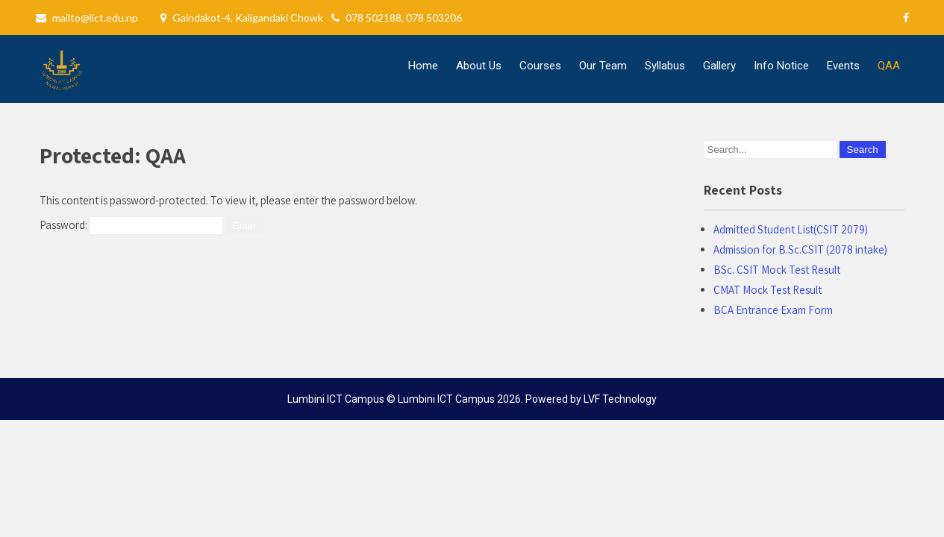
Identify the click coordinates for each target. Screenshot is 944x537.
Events (843, 65)
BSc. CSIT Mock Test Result (776, 270)
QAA (889, 65)
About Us (478, 65)
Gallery (719, 65)
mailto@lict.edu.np (95, 17)
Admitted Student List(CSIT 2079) (790, 229)
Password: (131, 225)
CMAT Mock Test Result (767, 290)
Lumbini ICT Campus (446, 399)
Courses (540, 65)
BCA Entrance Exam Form (773, 310)
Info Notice (781, 65)
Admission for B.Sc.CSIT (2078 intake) (800, 249)
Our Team (603, 65)
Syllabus (665, 65)
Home (423, 65)
